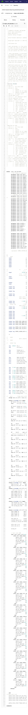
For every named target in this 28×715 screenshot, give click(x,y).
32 (3, 73)
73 (3, 132)
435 (3, 654)
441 (3, 662)
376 (3, 569)
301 (3, 461)
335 (3, 510)
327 (3, 498)
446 (3, 669)
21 (3, 57)
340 (3, 517)
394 (3, 594)
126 (3, 209)
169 (3, 270)
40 (3, 85)
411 (3, 619)
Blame (5, 20)
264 (3, 407)
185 (3, 294)
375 (3, 567)
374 (3, 566)
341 (3, 518)
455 (3, 682)
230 (3, 358)
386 (3, 583)
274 (3, 422)
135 (3, 222)
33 (3, 75)
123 (3, 204)
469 (3, 702)
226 (3, 353)
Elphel (7, 5)
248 (3, 384)
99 (3, 170)
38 (3, 82)
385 (3, 582)
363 (3, 550)
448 (3, 672)
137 (3, 224)
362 (3, 548)
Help (20, 1)
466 (3, 698)
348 (3, 528)
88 (3, 154)
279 (3, 429)
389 (3, 587)
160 (3, 258)
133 (3, 219)
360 (3, 546)
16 (3, 50)
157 (3, 253)
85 (3, 150)
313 (3, 478)
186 (3, 295)
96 (3, 165)
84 (3, 148)
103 (3, 175)
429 (3, 645)
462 (3, 692)
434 (3, 652)
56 (3, 108)
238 (3, 370)
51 (3, 101)
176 (3, 281)
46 (3, 93)
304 (3, 465)
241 (3, 374)
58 (3, 111)
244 (3, 378)
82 (3, 145)
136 (3, 223)
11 (3, 43)
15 (3, 49)
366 (3, 554)
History (14, 20)
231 (3, 360)
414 (3, 623)
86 (3, 151)
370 (3, 560)
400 (3, 603)
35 (3, 78)
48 (3, 96)
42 (3, 88)
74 (3, 134)
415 (3, 625)
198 (3, 312)
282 (3, 433)
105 (3, 178)
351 (3, 533)
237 (3, 368)
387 (3, 584)
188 (3, 298)
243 (3, 377)
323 (3, 492)
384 (3, 580)
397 (3, 599)
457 (3, 685)
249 (3, 386)
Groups (11, 1)
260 (3, 402)
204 (3, 321)
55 (3, 106)
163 (3, 262)
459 (3, 688)
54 (3, 105)
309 (3, 472)
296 (3, 453)
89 (3, 155)
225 (3, 351)
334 (3, 508)
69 (3, 126)
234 (3, 364)
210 (3, 330)
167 (3, 268)
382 (3, 577)
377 (3, 570)
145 (3, 236)
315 (3, 481)
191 (3, 302)
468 (3, 701)
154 (3, 249)
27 (3, 66)
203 (3, 319)
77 (3, 138)
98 (3, 168)
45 (3, 92)
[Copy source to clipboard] (3, 26)
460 (3, 690)
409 (3, 616)
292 (3, 448)
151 (3, 245)
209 (3, 328)
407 (3, 613)
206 (3, 324)
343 (3, 521)
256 (3, 396)
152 (3, 246)
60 (3, 114)
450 (3, 675)
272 (3, 419)
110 (3, 186)
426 (3, 641)
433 (3, 651)
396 (3, 597)
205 (3, 322)
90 (3, 157)
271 (3, 417)
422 (3, 635)
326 (3, 497)
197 (3, 311)
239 (3, 371)
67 (3, 124)
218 (3, 341)
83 (3, 147)
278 (3, 427)
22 (3, 59)
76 (3, 137)
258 (3, 399)
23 (3, 60)
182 (3, 289)
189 (3, 299)
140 (3, 229)
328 (3, 499)
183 (3, 291)
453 (3, 679)
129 (3, 213)
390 (3, 589)
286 (3, 439)
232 (3, 361)
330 (3, 502)
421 (3, 633)
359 (3, 544)
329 (3, 501)
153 (3, 247)
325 (3, 495)
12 (3, 44)
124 (3, 206)
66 (3, 122)
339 (3, 515)
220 (3, 344)
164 (3, 263)
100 (3, 171)
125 (3, 207)
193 (3, 305)
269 (3, 414)
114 (3, 191)
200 (3, 315)
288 (3, 442)
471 (3, 705)
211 (3, 331)
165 (3, 265)
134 (3, 220)
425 (3, 639)
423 (3, 636)
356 (3, 540)
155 (3, 250)
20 (3, 56)
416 (3, 626)
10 (3, 42)
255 (3, 394)
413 (3, 622)
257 (3, 397)
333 (3, 507)
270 (3, 416)
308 (3, 471)
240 (3, 373)
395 (3, 596)
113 (3, 190)
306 (3, 468)
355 (3, 538)
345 (3, 524)
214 (3, 335)
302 (3, 462)
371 (3, 561)
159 (3, 256)
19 (3, 54)
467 (3, 700)
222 (3, 347)
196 (3, 309)
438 (3, 658)
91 (3, 158)
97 (3, 167)
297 (3, 455)
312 (3, 476)
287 (3, 440)
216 (3, 338)
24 (3, 62)
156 (3, 252)
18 (3, 53)
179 (3, 285)
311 (3, 475)
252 (3, 390)
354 (3, 537)
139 (3, 227)
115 (3, 193)
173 (3, 276)
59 (3, 112)
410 (3, 618)
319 (3, 486)
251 (3, 389)
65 (3, 121)
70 (3, 128)
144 (3, 234)
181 (3, 288)
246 (3, 381)
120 (3, 200)
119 (3, 198)
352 (3, 534)
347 (3, 527)
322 (3, 491)
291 (3, 446)
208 (3, 327)
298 (3, 456)
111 (3, 187)
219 (3, 342)
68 (3, 125)
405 (3, 610)
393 (3, 593)
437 (3, 656)
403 (3, 607)
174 (3, 278)
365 (3, 553)
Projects (7, 1)
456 (3, 684)
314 (3, 479)
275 (3, 423)
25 (3, 63)
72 (3, 131)
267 (3, 412)
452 (3, 678)
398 (3, 600)
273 (3, 420)
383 (3, 579)
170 (3, 272)
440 (3, 661)
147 (3, 239)
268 (3, 413)
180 (3, 286)
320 (3, 488)
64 (3, 119)
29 (3, 69)
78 (3, 139)
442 (3, 664)
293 (3, 449)
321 (3, 489)
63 (3, 118)
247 (3, 383)
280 (3, 430)
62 (3, 116)
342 (3, 520)
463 (3, 694)
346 (3, 525)
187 (3, 296)
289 (3, 443)
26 (3, 65)
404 (3, 609)
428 (3, 643)
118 (3, 197)
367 (3, 556)
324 (3, 494)
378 (3, 571)
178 (3, 283)
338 (3, 514)
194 (3, 306)
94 (3, 162)
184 (3, 292)
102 (3, 174)
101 (3, 173)
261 (3, 403)
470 (3, 704)
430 (3, 646)
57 (3, 109)
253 (3, 391)
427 (3, 642)
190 (3, 301)
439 (3, 659)
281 (3, 432)
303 (3, 463)
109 (3, 184)
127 (3, 210)
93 (3, 161)
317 (3, 484)
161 (3, 259)
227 (3, 354)
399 (3, 602)
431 (3, 648)
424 (3, 638)
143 (3, 233)
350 (3, 531)
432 (3, 649)
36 (3, 79)
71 (3, 129)
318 (3, 485)
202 (3, 318)
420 (3, 632)
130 (3, 214)
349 (3, 530)
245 (3, 380)
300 (3, 459)
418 (3, 629)
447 (3, 671)
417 (3, 628)
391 (3, 590)
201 (3, 317)
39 (3, 83)
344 (3, 522)
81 (3, 144)
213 (3, 334)
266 (3, 410)
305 (3, 466)
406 (3, 612)
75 (3, 135)
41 (3, 86)
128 (3, 211)
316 (3, 482)
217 (3, 340)
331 (3, 504)
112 (3, 188)
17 (3, 52)
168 (3, 269)
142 (3, 232)
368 (3, 557)
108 (3, 183)
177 (3, 282)
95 (3, 164)
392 (3, 592)
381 (3, 576)
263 (3, 406)
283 (3, 435)
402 (3, 606)
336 (3, 511)
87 (3, 152)
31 (3, 72)
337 (3, 512)
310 (3, 474)
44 (3, 90)
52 (3, 102)
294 (3, 450)
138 (3, 226)
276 (3, 425)
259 (3, 400)
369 (3, 558)
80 (3, 142)
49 (3, 98)
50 (3, 99)
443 (3, 665)
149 (3, 242)
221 (3, 345)
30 (3, 70)
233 (3, 363)
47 (3, 95)
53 (3, 103)
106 (3, 180)
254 (3, 393)
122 (3, 203)
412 (3, 620)
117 (3, 196)
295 (3, 452)
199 (3, 314)
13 (3, 46)
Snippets (16, 1)
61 (3, 115)
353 (3, 535)
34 (3, 76)
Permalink (22, 20)
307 (3, 469)
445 (3, 668)
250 (3, 387)
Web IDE (16, 26)
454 (3, 681)
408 (3, 615)
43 (3, 89)
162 (3, 260)
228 (3, 355)
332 (3, 505)
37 (3, 80)
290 (3, 445)
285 (3, 438)
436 (3, 655)
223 (3, 348)
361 (3, 547)
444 (3, 666)
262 (3, 404)
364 (3, 551)
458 (3, 687)
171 (3, 273)
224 (3, 350)
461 (3, 691)
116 (3, 194)
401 (3, 605)
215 (3, 337)
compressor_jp (8, 13)
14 (3, 47)
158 (3, 255)
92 (3, 160)
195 (3, 308)
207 (3, 325)
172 (3, 275)
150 (3, 243)
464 (3, 695)
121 (3, 201)
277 (3, 426)
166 (3, 266)
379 (3, 573)
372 (3, 563)
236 (3, 367)
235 (3, 366)
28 (3, 67)
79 (3, 141)
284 (3, 436)
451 (3, 677)
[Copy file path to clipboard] (25, 23)
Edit (12, 26)
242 (3, 376)
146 (3, 237)
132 (3, 217)
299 (3, 458)
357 (3, 541)
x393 (2, 13)
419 (3, 630)
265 (3, 409)
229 (3, 357)
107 (3, 181)
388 (3, 586)
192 (3, 304)
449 (3, 674)
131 (3, 216)
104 (3, 177)
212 (3, 332)
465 (3, 697)
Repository (16, 5)
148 (3, 240)
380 (3, 574)
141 (3, 230)
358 (3, 543)
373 (3, 564)
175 (3, 279)
